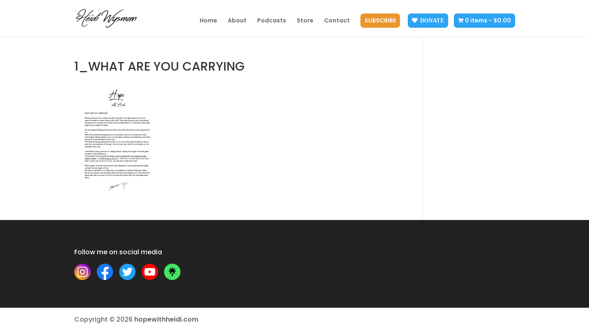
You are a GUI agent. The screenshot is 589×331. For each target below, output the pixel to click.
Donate (432, 20)
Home (208, 21)
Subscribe (380, 21)
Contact (337, 21)
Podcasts (271, 21)
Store (305, 21)
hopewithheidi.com (166, 319)
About (237, 21)
